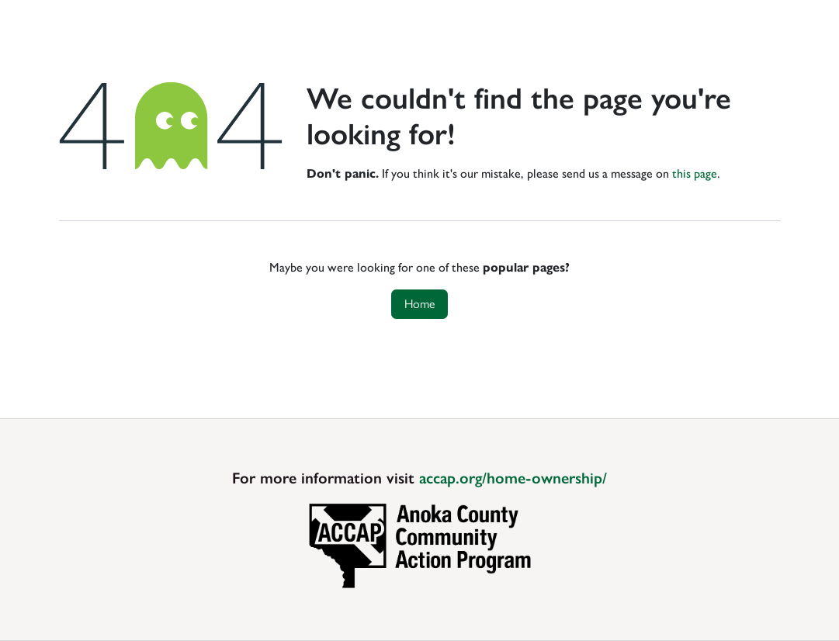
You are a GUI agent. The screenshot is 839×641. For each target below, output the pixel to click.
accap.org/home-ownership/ (513, 478)
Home (419, 303)
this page (694, 173)
